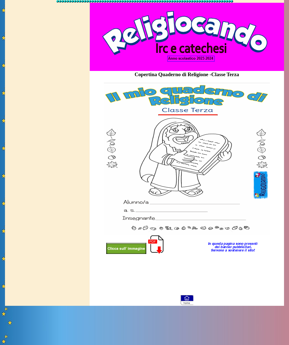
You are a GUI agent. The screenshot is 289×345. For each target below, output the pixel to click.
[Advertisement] (47, 86)
